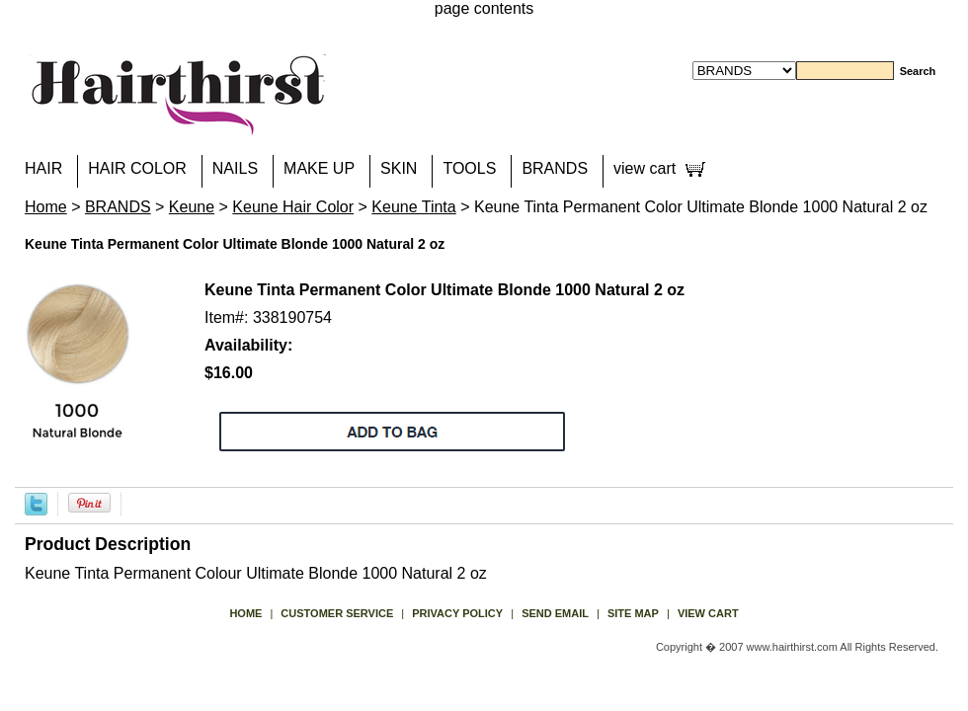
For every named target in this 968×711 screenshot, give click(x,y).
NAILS (235, 168)
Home (46, 206)
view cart (644, 168)
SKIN (398, 168)
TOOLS (469, 168)
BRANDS (555, 168)
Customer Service (337, 613)
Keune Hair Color (293, 206)
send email (555, 613)
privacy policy (457, 613)
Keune (191, 206)
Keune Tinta (413, 206)
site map (633, 613)
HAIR (43, 168)
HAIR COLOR (137, 168)
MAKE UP (319, 168)
